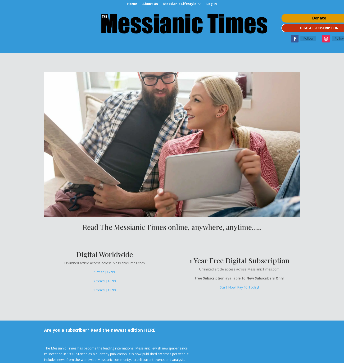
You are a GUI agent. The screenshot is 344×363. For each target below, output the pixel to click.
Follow (308, 38)
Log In (211, 4)
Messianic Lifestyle (179, 4)
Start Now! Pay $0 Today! (239, 287)
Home (132, 4)
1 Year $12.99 (104, 272)
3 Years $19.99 (104, 290)
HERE (149, 330)
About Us (150, 4)
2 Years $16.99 (104, 281)
